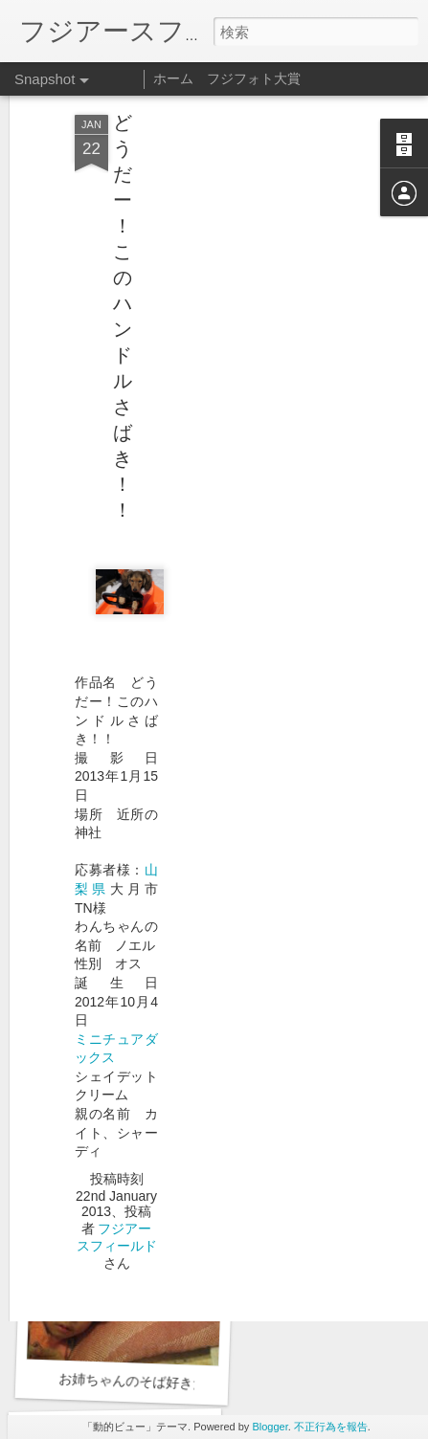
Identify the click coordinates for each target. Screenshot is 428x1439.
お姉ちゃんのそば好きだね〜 (145, 1381)
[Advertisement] (263, 198)
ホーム (173, 78)
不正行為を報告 (331, 1426)
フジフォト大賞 (254, 78)
